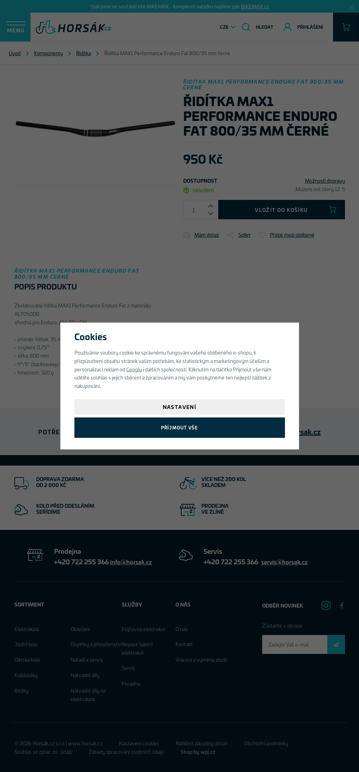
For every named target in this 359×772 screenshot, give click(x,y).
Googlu (134, 369)
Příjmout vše (179, 427)
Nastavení (180, 406)
